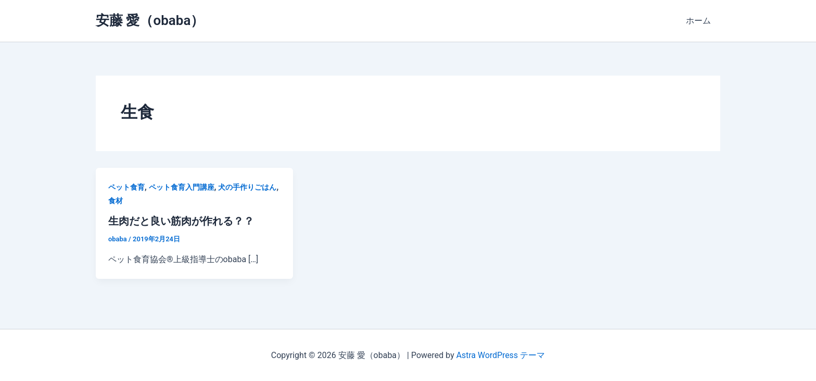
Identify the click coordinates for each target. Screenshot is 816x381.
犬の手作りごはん (247, 187)
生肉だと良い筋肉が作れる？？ (181, 221)
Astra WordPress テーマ (500, 355)
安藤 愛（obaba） (150, 20)
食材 (115, 200)
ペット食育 (126, 187)
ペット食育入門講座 (181, 187)
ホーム (699, 21)
